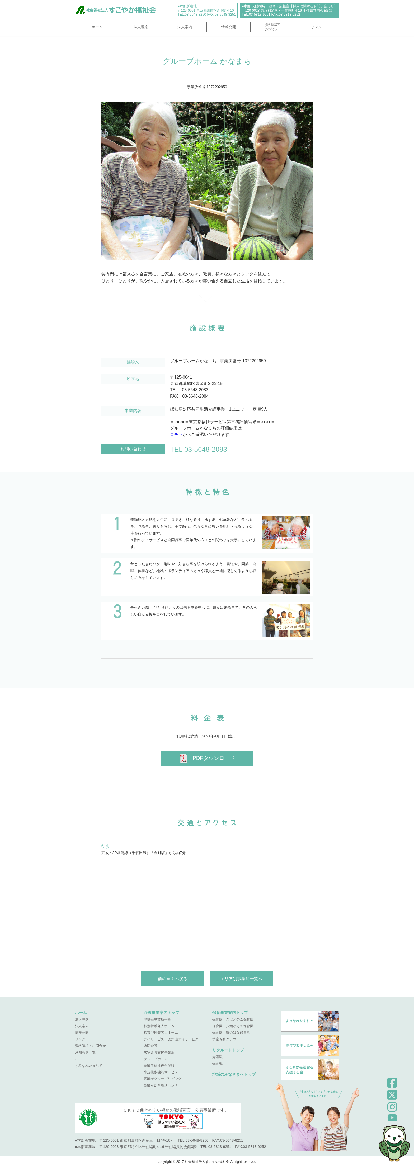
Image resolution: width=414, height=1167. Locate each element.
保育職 (217, 1063)
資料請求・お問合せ (90, 1046)
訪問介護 (150, 1046)
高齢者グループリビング (162, 1079)
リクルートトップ (228, 1050)
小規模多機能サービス (161, 1072)
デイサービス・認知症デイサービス (171, 1039)
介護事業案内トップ (161, 1012)
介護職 (217, 1057)
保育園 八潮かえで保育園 (232, 1026)
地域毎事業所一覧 (157, 1019)
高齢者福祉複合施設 (159, 1066)
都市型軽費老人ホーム (161, 1033)
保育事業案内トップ (230, 1012)
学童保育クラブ (224, 1039)
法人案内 (184, 27)
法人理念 (141, 27)
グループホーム (156, 1059)
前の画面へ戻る (172, 979)
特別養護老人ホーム (159, 1026)
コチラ (176, 434)
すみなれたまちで (88, 1066)
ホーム (97, 27)
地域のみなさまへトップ (234, 1074)
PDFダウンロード (207, 758)
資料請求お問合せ (272, 26)
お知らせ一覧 (85, 1052)
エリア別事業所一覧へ (241, 979)
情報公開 (228, 27)
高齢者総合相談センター (162, 1085)
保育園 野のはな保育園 (231, 1033)
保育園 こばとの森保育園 (232, 1019)
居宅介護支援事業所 (159, 1052)
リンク (316, 27)
